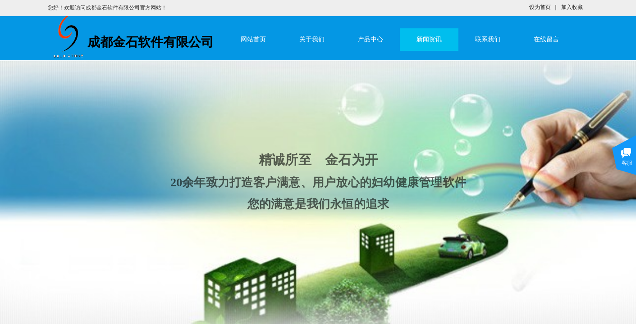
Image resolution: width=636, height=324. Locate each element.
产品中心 (370, 39)
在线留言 (546, 39)
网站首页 (253, 39)
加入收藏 (572, 7)
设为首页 (540, 7)
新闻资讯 (429, 39)
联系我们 (487, 39)
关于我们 (312, 39)
